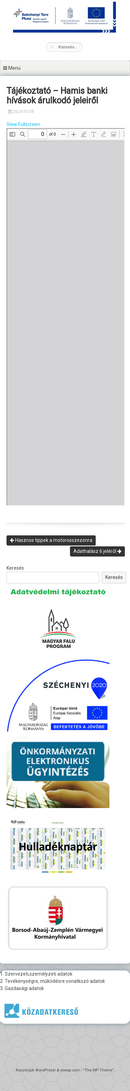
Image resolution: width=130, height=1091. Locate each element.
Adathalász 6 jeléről (97, 551)
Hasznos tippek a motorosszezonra (51, 540)
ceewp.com (70, 1070)
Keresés (15, 568)
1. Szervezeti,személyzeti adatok (36, 974)
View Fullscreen (23, 124)
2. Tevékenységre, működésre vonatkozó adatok (52, 981)
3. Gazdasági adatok (22, 988)
